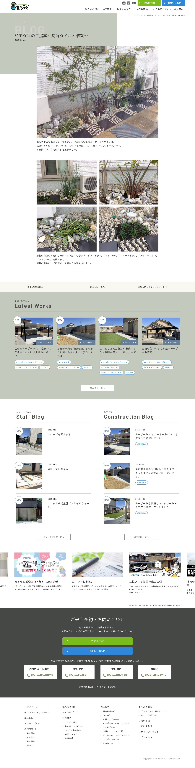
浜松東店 (31, 737)
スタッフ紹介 (71, 722)
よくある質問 (145, 706)
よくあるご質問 (161, 9)
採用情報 (69, 738)
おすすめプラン (125, 9)
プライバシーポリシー (150, 731)
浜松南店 (31, 741)
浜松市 (45, 367)
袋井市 (169, 367)
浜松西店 (31, 733)
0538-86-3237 (155, 675)
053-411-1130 (78, 675)
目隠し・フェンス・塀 (27, 367)
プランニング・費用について (154, 711)
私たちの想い (92, 9)
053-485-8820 (42, 675)
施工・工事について (150, 715)
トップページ (31, 706)
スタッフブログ (32, 723)
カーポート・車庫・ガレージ (29, 362)
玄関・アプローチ (152, 367)
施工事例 (107, 9)
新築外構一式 (109, 711)
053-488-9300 (118, 675)
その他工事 (65, 362)
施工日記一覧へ (97, 287)
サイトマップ (145, 737)
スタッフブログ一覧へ (53, 537)
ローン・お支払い (73, 730)
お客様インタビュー (74, 726)
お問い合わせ (174, 3)
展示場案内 (142, 9)
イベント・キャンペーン (37, 712)
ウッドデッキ (109, 727)
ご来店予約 (149, 3)
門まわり (107, 715)
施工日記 (29, 717)
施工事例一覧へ (97, 388)
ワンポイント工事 (110, 367)
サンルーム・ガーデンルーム (116, 735)
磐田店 (30, 745)
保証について (71, 734)
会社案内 (178, 9)
